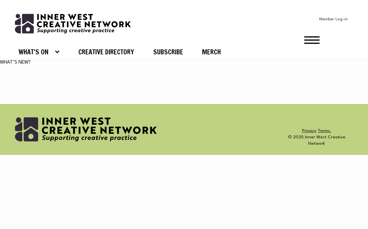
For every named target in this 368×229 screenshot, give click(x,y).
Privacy (309, 130)
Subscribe (168, 52)
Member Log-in (333, 19)
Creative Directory (106, 52)
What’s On (33, 52)
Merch (211, 52)
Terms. (324, 130)
